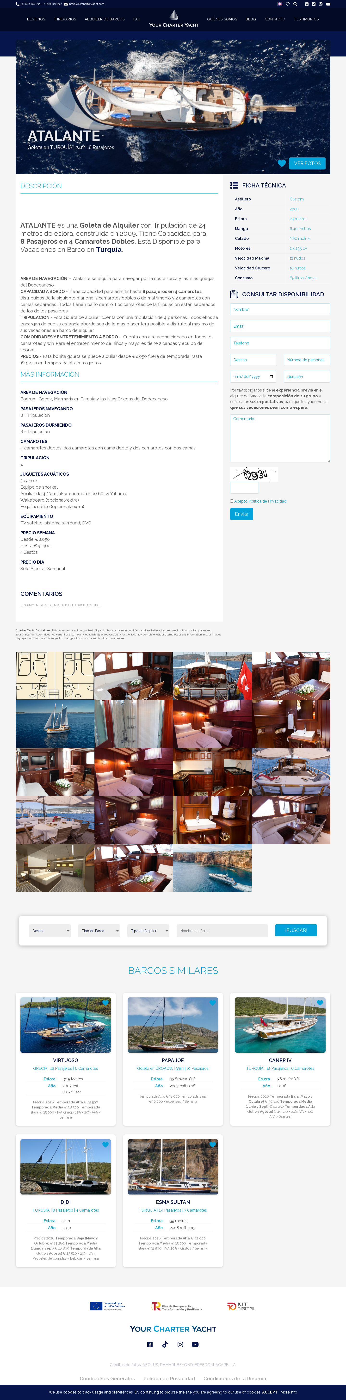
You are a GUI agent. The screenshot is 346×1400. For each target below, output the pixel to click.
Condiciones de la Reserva (235, 1378)
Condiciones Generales (107, 1378)
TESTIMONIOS (306, 19)
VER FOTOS (307, 163)
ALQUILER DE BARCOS (105, 19)
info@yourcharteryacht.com (84, 4)
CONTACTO (275, 19)
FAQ (137, 19)
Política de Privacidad (169, 1378)
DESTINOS (36, 19)
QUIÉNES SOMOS (222, 19)
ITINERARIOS (65, 19)
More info (288, 1392)
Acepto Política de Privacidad (260, 501)
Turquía (109, 250)
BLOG (251, 19)
